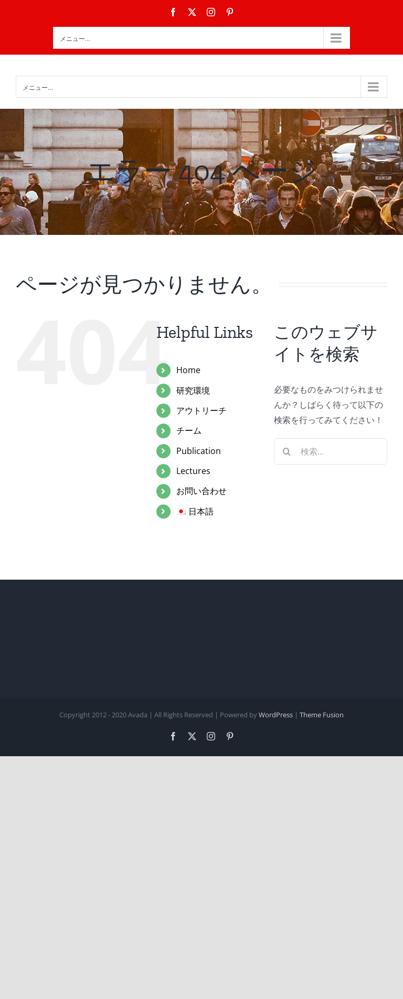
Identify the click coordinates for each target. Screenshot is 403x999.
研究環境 (193, 390)
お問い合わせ (201, 491)
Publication (198, 451)
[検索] (287, 451)
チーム (189, 430)
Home (188, 370)
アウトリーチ (201, 410)
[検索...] (330, 451)
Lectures (193, 471)
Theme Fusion (322, 714)
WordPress (276, 714)
